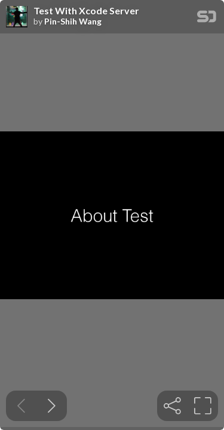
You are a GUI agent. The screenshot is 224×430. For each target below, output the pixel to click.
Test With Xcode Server (86, 11)
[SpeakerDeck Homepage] (206, 18)
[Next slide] (51, 405)
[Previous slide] (21, 405)
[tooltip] (172, 405)
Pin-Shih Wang (73, 21)
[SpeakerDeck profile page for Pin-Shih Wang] (16, 17)
